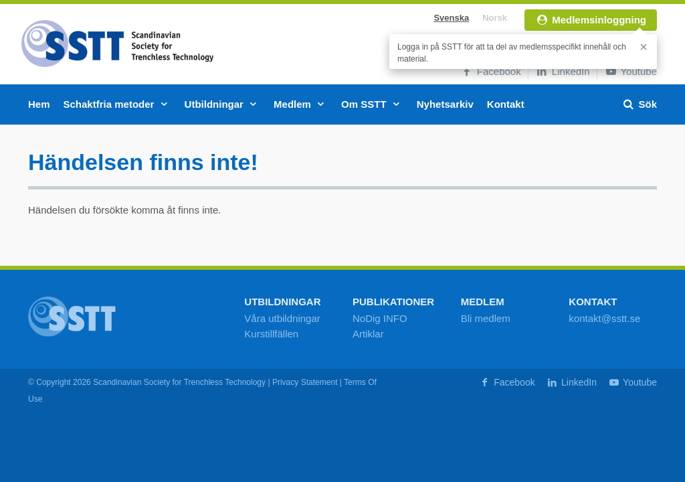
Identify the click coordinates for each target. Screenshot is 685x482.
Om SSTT (372, 104)
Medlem (301, 104)
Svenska (451, 18)
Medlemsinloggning (590, 19)
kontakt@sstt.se (604, 318)
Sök (639, 104)
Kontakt (505, 104)
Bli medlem (485, 318)
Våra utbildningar (282, 318)
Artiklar (368, 333)
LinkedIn (562, 71)
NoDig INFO (380, 318)
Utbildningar (223, 104)
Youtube (630, 71)
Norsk (494, 18)
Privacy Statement (305, 382)
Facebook (490, 71)
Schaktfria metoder (117, 104)
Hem (39, 104)
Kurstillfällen (271, 333)
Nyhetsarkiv (445, 104)
